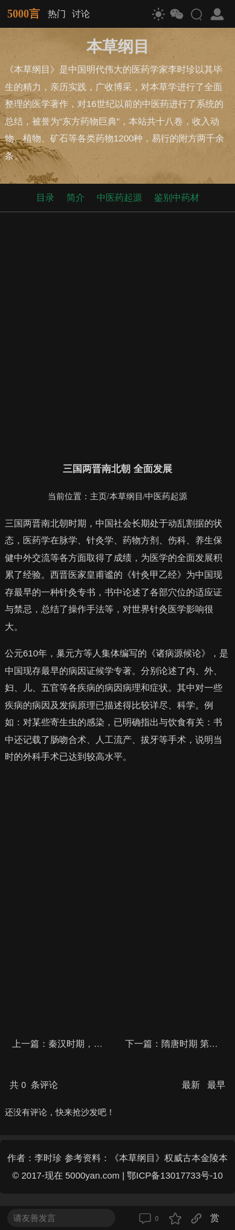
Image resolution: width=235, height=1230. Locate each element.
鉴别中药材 (176, 197)
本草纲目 (126, 496)
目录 (45, 197)
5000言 (23, 14)
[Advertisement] (117, 334)
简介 (75, 197)
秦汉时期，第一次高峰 (93, 1043)
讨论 (81, 13)
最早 (216, 1084)
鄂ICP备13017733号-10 (174, 1175)
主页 (98, 496)
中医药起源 (119, 197)
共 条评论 (34, 1084)
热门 (57, 13)
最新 (192, 1084)
